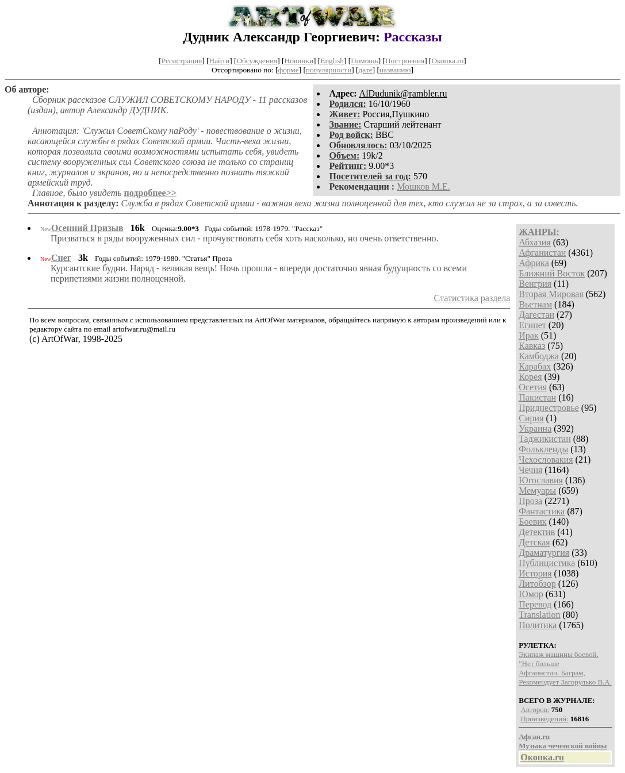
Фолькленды (543, 449)
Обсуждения (256, 60)
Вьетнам (535, 304)
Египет (532, 325)
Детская (534, 542)
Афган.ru (534, 736)
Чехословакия (546, 459)
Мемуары (537, 490)
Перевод (535, 604)
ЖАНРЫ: (539, 232)
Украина (535, 428)
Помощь (364, 60)
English (332, 60)
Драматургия (544, 552)
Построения (404, 60)
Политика (538, 625)
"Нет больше (539, 663)
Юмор (531, 594)
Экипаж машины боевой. (558, 654)
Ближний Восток (552, 273)
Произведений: (544, 718)
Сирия (531, 418)
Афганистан (542, 252)
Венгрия (535, 284)
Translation (539, 615)
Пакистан (537, 397)
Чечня (530, 470)
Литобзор (537, 584)
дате (366, 70)
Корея (530, 377)
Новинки (299, 60)
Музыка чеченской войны (563, 745)
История (535, 573)
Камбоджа (539, 356)
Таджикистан (545, 439)
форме (288, 70)
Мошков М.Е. (423, 186)
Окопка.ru (447, 60)
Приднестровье (549, 408)
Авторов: (534, 709)
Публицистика (547, 563)
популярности (328, 70)
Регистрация (182, 60)
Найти (219, 60)
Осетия (533, 387)
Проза (530, 501)
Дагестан (536, 315)
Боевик (532, 521)
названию (395, 70)
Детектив (537, 532)
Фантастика (542, 511)
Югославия (541, 480)
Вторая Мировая (551, 294)
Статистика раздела (472, 298)
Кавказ (532, 346)
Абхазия (534, 242)
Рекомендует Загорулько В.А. (565, 682)
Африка (534, 263)
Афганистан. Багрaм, (552, 672)
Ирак (528, 335)
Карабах (535, 366)
